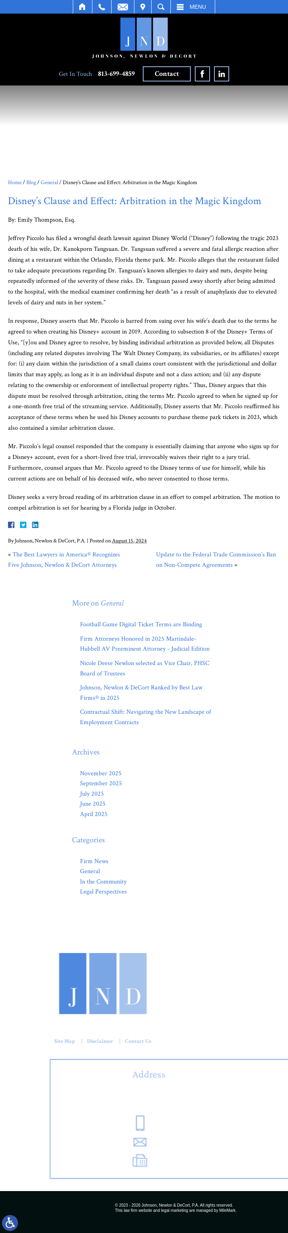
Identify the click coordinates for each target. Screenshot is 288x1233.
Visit (142, 7)
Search (161, 7)
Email (123, 7)
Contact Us (38, 1041)
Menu (198, 7)
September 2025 (101, 783)
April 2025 (94, 814)
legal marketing (174, 1210)
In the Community (103, 882)
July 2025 (92, 794)
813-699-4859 (116, 73)
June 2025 (93, 804)
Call (101, 7)
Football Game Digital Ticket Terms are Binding (141, 624)
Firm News (94, 861)
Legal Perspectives (103, 892)
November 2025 (101, 773)
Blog (31, 182)
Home (82, 7)
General (49, 182)
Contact (167, 73)
